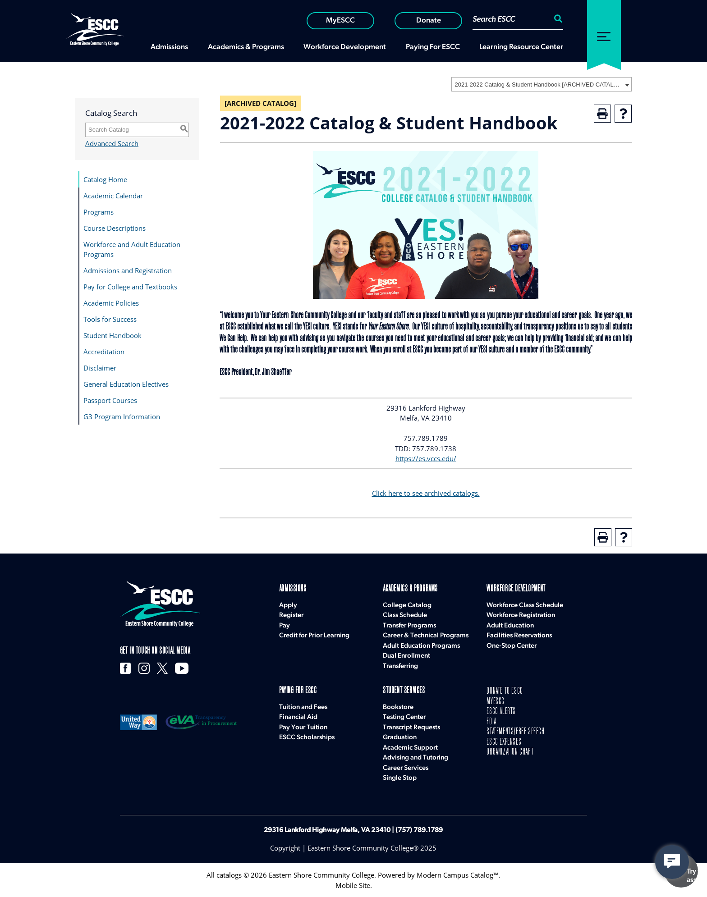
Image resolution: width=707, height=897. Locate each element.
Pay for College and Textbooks (130, 286)
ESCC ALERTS (501, 711)
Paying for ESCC (298, 691)
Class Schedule (405, 615)
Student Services (404, 691)
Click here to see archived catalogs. (426, 493)
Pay (284, 625)
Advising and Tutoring (415, 758)
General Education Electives (126, 384)
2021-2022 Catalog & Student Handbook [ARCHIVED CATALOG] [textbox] (538, 84)
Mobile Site (352, 885)
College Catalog (407, 605)
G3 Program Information (121, 416)
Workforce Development (516, 589)
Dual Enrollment (406, 656)
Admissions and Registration (127, 270)
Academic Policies (111, 302)
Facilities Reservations (519, 635)
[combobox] (541, 84)
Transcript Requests (411, 727)
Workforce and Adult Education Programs (131, 249)
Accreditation (103, 351)
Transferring (400, 666)
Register (291, 615)
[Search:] (557, 19)
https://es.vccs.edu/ (425, 458)
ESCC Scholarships (307, 737)
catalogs (229, 874)
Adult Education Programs (421, 646)
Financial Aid (298, 717)
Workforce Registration (521, 615)
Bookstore (398, 707)
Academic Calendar (113, 195)
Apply (288, 605)
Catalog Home (105, 179)
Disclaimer (99, 367)
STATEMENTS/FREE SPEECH (515, 732)
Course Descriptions (114, 228)
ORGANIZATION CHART (510, 752)
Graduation (400, 737)
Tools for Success (110, 319)
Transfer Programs (409, 625)
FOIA (491, 722)
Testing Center (404, 717)
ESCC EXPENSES (504, 742)
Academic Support (410, 748)
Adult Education (510, 625)
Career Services (405, 768)
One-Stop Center (512, 646)
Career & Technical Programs (425, 635)
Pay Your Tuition (303, 727)
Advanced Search (111, 143)
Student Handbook (112, 335)
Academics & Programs (410, 589)
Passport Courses (110, 400)
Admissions (293, 589)
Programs (98, 211)
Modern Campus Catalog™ (458, 874)
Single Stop (400, 778)
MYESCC (496, 701)
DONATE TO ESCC (505, 691)
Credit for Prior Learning (314, 635)
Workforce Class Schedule (525, 605)
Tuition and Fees (303, 707)
